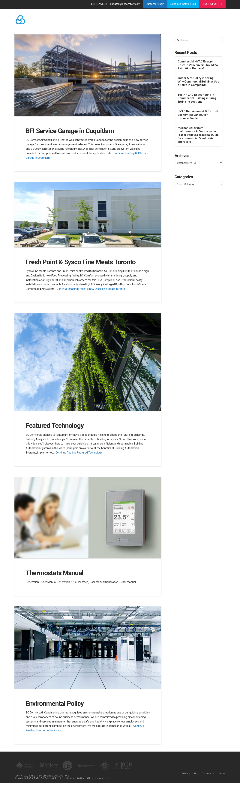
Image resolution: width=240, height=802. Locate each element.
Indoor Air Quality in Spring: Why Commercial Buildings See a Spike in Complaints (198, 81)
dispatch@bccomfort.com (125, 3)
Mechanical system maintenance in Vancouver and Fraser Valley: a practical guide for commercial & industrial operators (198, 134)
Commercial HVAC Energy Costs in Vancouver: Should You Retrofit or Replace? (198, 65)
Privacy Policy (190, 773)
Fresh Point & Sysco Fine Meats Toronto (81, 262)
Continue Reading (91, 288)
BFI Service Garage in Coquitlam (70, 131)
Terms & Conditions (214, 773)
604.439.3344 (99, 3)
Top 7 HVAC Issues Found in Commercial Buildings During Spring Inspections (197, 98)
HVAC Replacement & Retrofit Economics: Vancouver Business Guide (198, 114)
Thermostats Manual (54, 573)
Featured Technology (55, 426)
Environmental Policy (55, 703)
